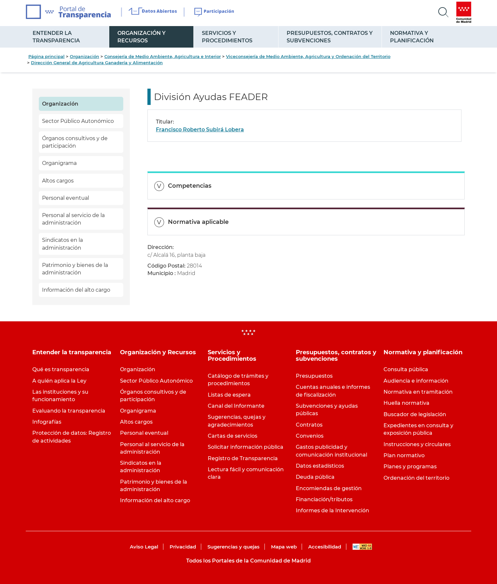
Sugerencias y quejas (233, 547)
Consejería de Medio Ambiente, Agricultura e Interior (162, 56)
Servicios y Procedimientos (227, 37)
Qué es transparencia (60, 369)
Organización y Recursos (141, 37)
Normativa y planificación (412, 37)
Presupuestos (314, 376)
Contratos (309, 425)
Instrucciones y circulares (417, 444)
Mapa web (284, 547)
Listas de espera (229, 395)
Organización (84, 56)
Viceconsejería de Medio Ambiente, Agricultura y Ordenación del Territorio (308, 56)
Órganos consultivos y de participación (75, 142)
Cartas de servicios (232, 436)
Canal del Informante (236, 406)
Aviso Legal (144, 547)
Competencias (189, 185)
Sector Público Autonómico (78, 121)
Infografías (46, 422)
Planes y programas (410, 466)
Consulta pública (406, 369)
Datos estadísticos (320, 466)
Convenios (310, 436)
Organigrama (59, 163)
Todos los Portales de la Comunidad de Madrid (248, 561)
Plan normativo (404, 455)
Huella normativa (406, 403)
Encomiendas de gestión (329, 488)
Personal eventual (65, 198)
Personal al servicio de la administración (73, 219)
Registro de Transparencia (243, 458)
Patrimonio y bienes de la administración (75, 269)
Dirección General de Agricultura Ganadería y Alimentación (97, 62)
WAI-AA (362, 547)
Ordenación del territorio (416, 478)
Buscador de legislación (415, 414)
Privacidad (183, 547)
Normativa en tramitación (418, 392)
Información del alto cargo (76, 290)
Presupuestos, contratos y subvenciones (330, 37)
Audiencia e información (416, 381)
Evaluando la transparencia (68, 411)
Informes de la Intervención (332, 510)
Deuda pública (315, 477)
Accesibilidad (324, 547)
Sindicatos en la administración (62, 244)
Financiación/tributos (324, 499)
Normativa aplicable (198, 222)
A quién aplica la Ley (59, 381)
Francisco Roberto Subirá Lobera (200, 129)
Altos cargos (58, 181)
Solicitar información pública (245, 447)
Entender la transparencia (56, 37)
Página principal (46, 56)
